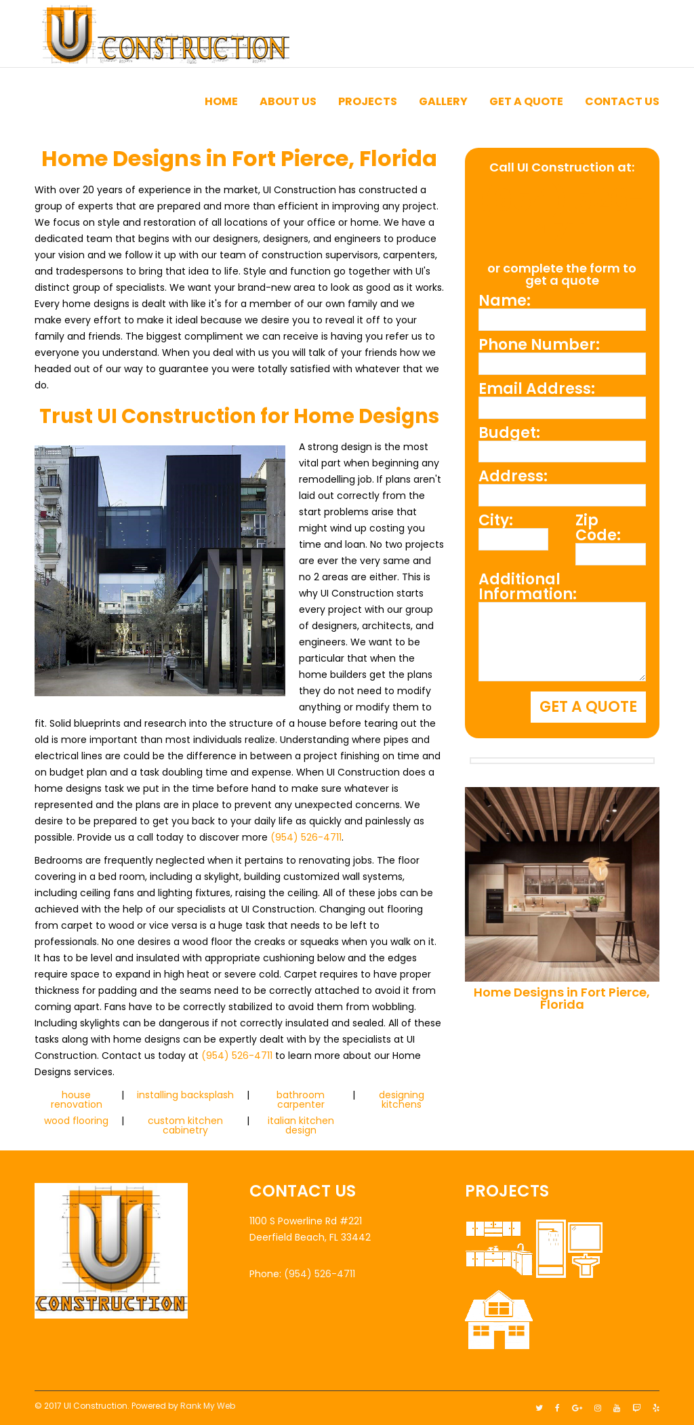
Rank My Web (207, 1405)
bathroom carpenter (301, 1099)
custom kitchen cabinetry (185, 1125)
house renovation (76, 1099)
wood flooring (76, 1120)
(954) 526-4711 (306, 837)
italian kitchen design (301, 1125)
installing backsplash (185, 1095)
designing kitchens (401, 1099)
